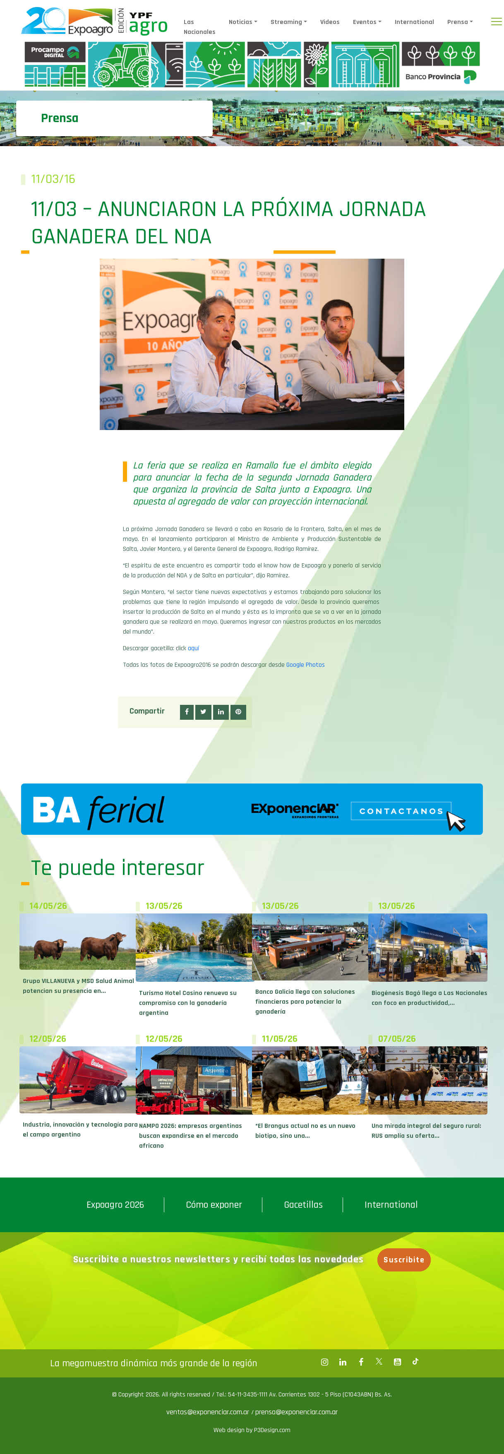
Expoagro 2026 (115, 1205)
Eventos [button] (365, 22)
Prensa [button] (457, 22)
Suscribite (405, 1260)
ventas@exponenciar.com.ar (208, 1412)
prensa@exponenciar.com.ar (296, 1412)
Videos (330, 22)
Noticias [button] (240, 22)
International (414, 22)
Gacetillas (303, 1205)
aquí (193, 648)
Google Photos (305, 665)
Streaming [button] (286, 22)
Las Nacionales (200, 27)
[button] (187, 712)
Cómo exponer (214, 1205)
